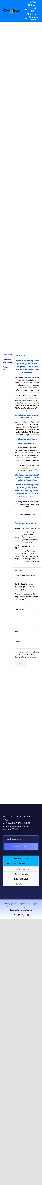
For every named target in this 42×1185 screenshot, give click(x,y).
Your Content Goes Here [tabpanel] (15, 863)
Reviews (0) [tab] (6, 368)
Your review (20, 609)
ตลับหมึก (26, 501)
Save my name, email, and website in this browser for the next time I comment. (27, 654)
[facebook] (14, 915)
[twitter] (19, 915)
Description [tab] (7, 354)
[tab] (21, 858)
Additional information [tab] (7, 360)
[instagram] (23, 915)
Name (18, 631)
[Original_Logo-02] (11, 10)
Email (17, 641)
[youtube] (28, 915)
